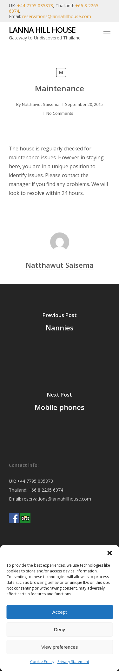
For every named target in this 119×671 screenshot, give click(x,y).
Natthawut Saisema (41, 104)
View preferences (59, 647)
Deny (59, 629)
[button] (109, 553)
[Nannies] (59, 323)
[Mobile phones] (59, 403)
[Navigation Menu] (106, 33)
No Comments (59, 113)
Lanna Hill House (42, 30)
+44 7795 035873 (35, 6)
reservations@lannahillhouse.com (56, 16)
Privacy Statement (73, 661)
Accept (59, 612)
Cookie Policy (42, 661)
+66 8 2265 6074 (46, 490)
